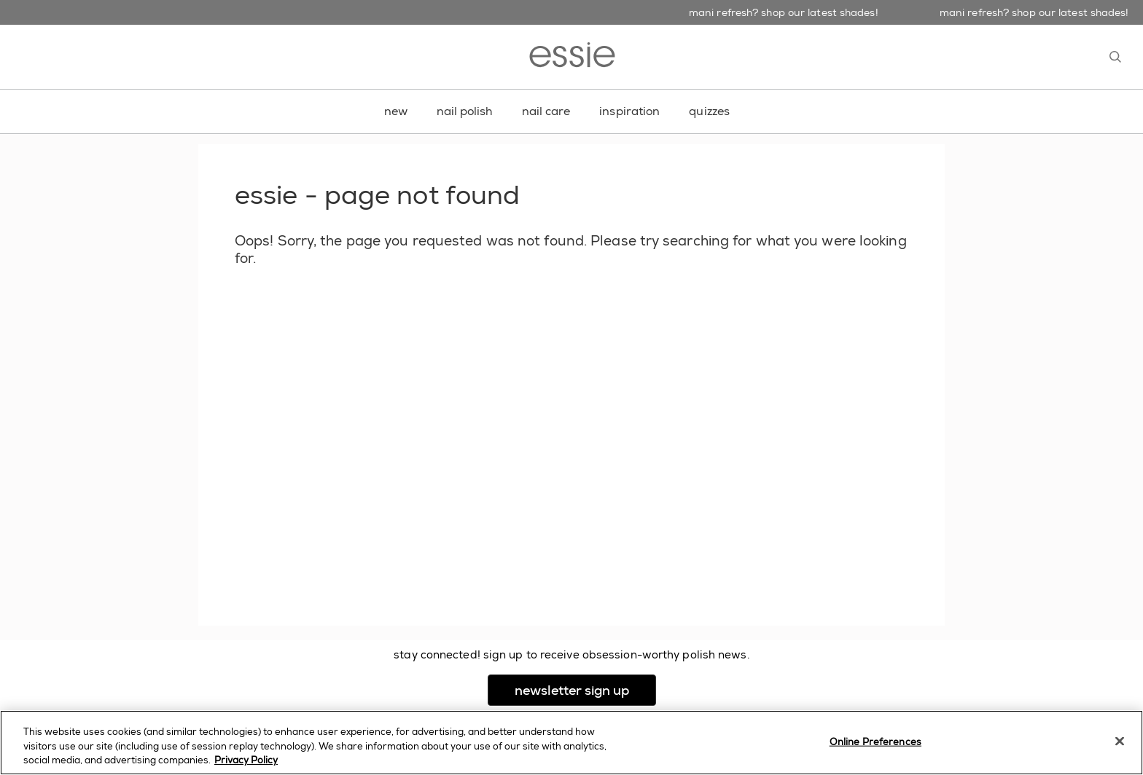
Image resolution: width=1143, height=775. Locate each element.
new (395, 111)
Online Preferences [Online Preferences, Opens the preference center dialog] (875, 741)
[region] (571, 742)
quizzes (709, 111)
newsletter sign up (585, 690)
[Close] (1120, 741)
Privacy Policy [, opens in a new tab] (246, 760)
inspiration (629, 111)
